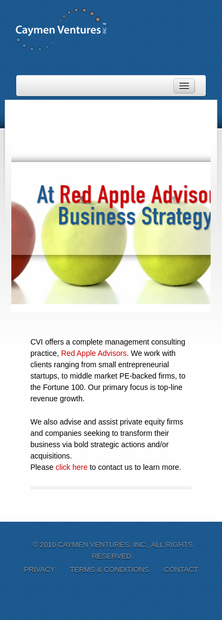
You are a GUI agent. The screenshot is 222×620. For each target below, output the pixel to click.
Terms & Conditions (109, 569)
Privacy (39, 569)
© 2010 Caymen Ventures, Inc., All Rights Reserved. (112, 550)
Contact (181, 569)
